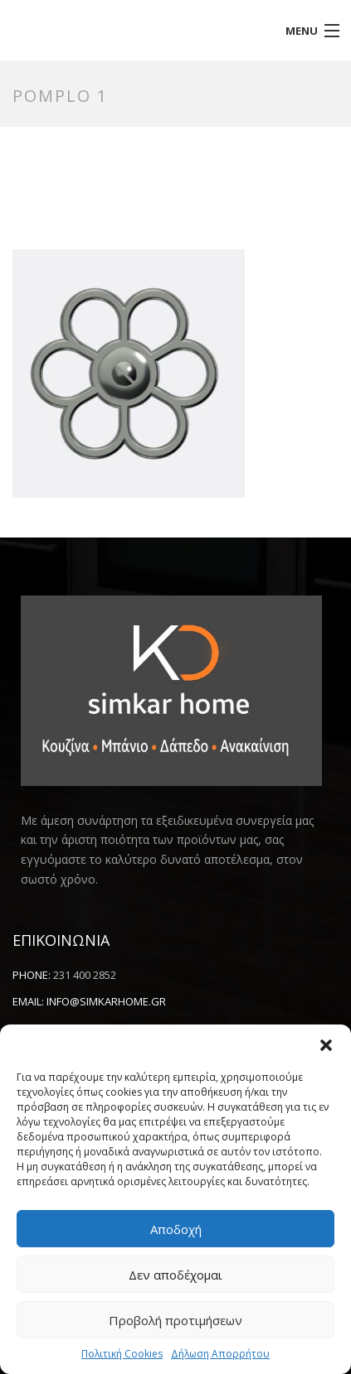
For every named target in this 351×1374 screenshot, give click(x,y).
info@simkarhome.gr (106, 1001)
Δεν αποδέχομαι (175, 1274)
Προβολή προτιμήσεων (175, 1320)
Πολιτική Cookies (122, 1354)
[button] (326, 1045)
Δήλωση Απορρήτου (220, 1354)
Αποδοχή (176, 1229)
